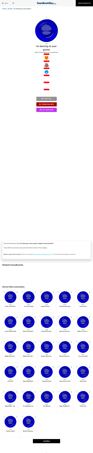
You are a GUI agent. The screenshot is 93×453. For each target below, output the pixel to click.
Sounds (10, 9)
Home (4, 9)
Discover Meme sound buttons (13, 287)
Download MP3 (46, 104)
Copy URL (46, 99)
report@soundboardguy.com (43, 254)
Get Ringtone (46, 110)
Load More (46, 441)
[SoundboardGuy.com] (46, 3)
